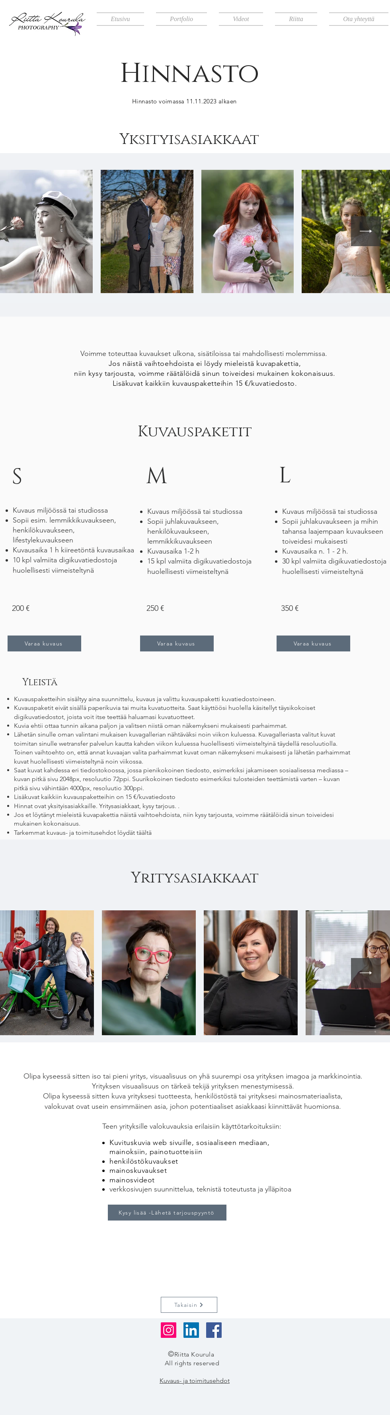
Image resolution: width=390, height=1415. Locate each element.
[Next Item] (366, 231)
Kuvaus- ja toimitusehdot (195, 1380)
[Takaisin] (189, 1305)
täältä (144, 832)
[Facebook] (214, 1330)
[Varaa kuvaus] (44, 643)
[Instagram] (168, 1330)
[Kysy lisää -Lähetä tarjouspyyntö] (167, 1213)
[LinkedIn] (191, 1330)
